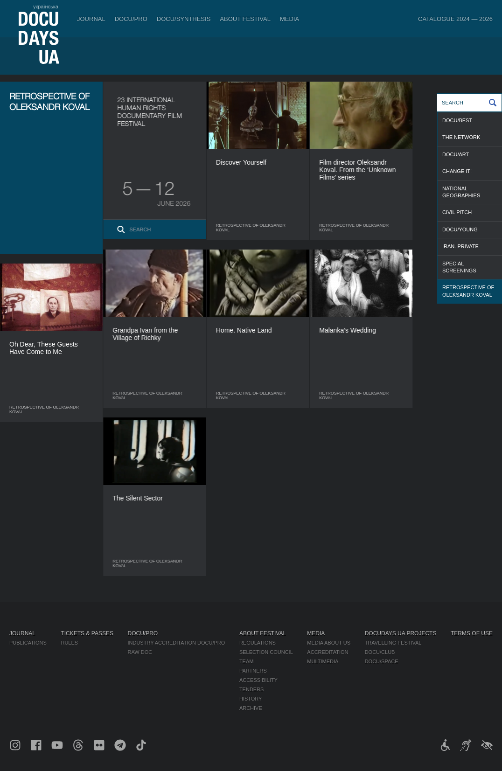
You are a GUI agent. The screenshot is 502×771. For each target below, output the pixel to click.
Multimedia (322, 661)
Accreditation (327, 652)
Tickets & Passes (87, 633)
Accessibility (258, 680)
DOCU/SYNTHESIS (184, 18)
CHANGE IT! (457, 171)
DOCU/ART (455, 154)
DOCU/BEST (457, 120)
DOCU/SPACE (381, 661)
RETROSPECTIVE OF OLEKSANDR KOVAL (468, 291)
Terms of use (472, 633)
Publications (28, 643)
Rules (69, 643)
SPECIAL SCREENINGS (459, 267)
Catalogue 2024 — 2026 (455, 18)
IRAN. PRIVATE (460, 246)
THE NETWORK (461, 137)
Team (246, 661)
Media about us (328, 643)
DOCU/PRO (131, 18)
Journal (91, 18)
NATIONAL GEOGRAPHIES (461, 192)
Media (289, 18)
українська (45, 6)
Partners (253, 671)
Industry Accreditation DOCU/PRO (176, 643)
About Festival (245, 18)
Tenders (251, 689)
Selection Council (266, 652)
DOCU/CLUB (380, 652)
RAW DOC (139, 652)
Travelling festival (393, 643)
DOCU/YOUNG (460, 229)
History (250, 699)
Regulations (257, 643)
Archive (250, 708)
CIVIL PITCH (457, 212)
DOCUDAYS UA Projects (401, 633)
